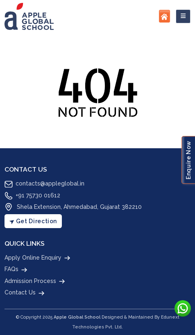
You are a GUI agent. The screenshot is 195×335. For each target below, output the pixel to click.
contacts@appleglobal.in (45, 184)
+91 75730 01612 (33, 196)
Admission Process (35, 281)
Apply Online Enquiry (38, 258)
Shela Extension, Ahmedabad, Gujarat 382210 (73, 207)
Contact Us (25, 293)
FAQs (16, 270)
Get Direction (32, 221)
